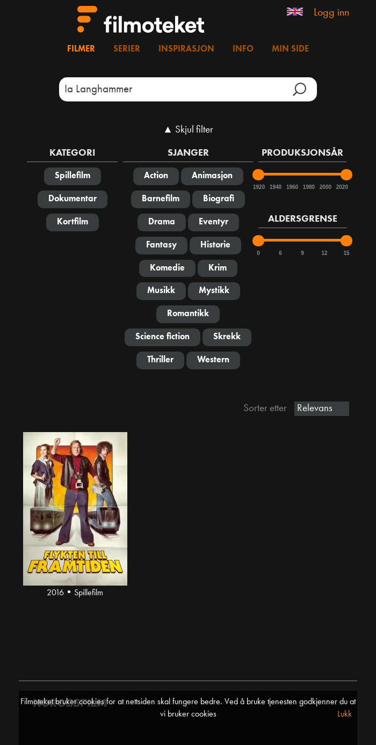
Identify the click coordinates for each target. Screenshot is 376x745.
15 (346, 253)
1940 (275, 187)
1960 (291, 187)
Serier (126, 49)
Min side (290, 49)
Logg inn (331, 13)
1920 (258, 187)
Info (243, 49)
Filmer (81, 49)
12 (324, 253)
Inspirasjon (186, 49)
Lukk (344, 714)
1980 (308, 187)
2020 (341, 187)
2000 (325, 187)
